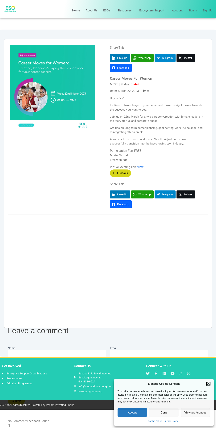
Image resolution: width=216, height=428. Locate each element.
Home (76, 10)
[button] (208, 384)
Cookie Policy (155, 421)
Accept (132, 412)
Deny (164, 412)
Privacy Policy (171, 421)
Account (177, 10)
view (140, 167)
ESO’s (107, 10)
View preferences (195, 412)
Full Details (120, 173)
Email (113, 348)
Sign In (192, 10)
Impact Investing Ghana (60, 404)
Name (11, 348)
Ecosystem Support (152, 10)
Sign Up (207, 10)
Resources (126, 10)
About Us (92, 10)
